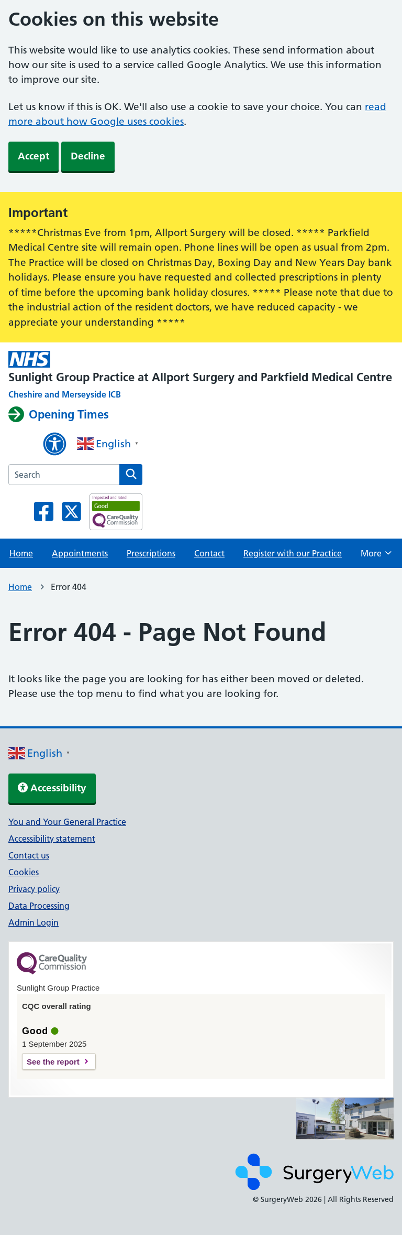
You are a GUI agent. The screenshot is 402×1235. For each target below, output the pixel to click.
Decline (88, 156)
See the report (53, 1061)
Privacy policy (34, 889)
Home (21, 553)
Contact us (28, 855)
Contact (209, 553)
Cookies (23, 872)
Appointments (80, 553)
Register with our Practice (292, 553)
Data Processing (39, 905)
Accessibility (52, 788)
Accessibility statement (51, 838)
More (376, 556)
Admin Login (33, 922)
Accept (33, 156)
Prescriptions (151, 553)
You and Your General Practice (67, 822)
